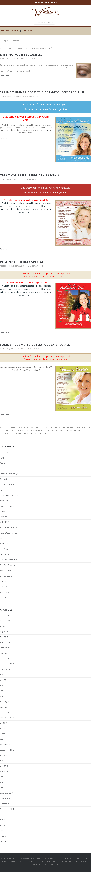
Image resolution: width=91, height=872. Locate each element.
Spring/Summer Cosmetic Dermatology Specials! (42, 92)
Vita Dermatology (34, 59)
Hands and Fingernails (9, 495)
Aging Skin (4, 457)
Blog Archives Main (9, 31)
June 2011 (4, 825)
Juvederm (4, 500)
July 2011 (3, 820)
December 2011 (6, 793)
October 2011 (5, 803)
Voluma (3, 597)
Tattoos (3, 581)
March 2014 (5, 696)
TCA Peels (4, 586)
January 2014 (5, 707)
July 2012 (3, 760)
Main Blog (27, 31)
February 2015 (6, 647)
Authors (3, 463)
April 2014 (4, 690)
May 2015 (4, 631)
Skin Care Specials (7, 565)
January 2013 (5, 739)
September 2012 (7, 750)
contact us (45, 130)
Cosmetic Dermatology (9, 474)
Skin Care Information (8, 560)
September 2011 (7, 809)
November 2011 (6, 798)
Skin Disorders (6, 576)
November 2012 (6, 744)
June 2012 (4, 766)
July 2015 (3, 626)
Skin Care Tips (5, 570)
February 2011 (6, 841)
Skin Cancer (4, 554)
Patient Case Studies (8, 533)
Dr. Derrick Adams (7, 484)
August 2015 (5, 621)
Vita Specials (5, 592)
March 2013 (5, 734)
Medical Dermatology (8, 527)
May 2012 (4, 771)
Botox (2, 468)
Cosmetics (4, 479)
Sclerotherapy (5, 543)
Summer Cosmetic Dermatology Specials (35, 345)
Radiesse (3, 538)
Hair (1, 490)
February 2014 (6, 701)
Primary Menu (46, 22)
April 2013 (4, 728)
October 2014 (5, 658)
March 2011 (5, 836)
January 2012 (5, 787)
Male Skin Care (6, 522)
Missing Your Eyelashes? (21, 55)
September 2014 (7, 664)
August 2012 (5, 755)
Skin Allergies (5, 549)
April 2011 (4, 830)
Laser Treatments (7, 506)
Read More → (5, 76)
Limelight (3, 517)
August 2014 (5, 669)
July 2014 (3, 674)
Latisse (3, 511)
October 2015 (5, 615)
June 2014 (4, 680)
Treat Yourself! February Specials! (30, 175)
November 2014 (6, 653)
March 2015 (5, 642)
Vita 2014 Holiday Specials (23, 262)
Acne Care (4, 452)
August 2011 (5, 814)
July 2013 (3, 723)
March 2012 (5, 782)
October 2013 (5, 712)
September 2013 (7, 717)
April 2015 (4, 637)
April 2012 (4, 777)
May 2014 (4, 685)
